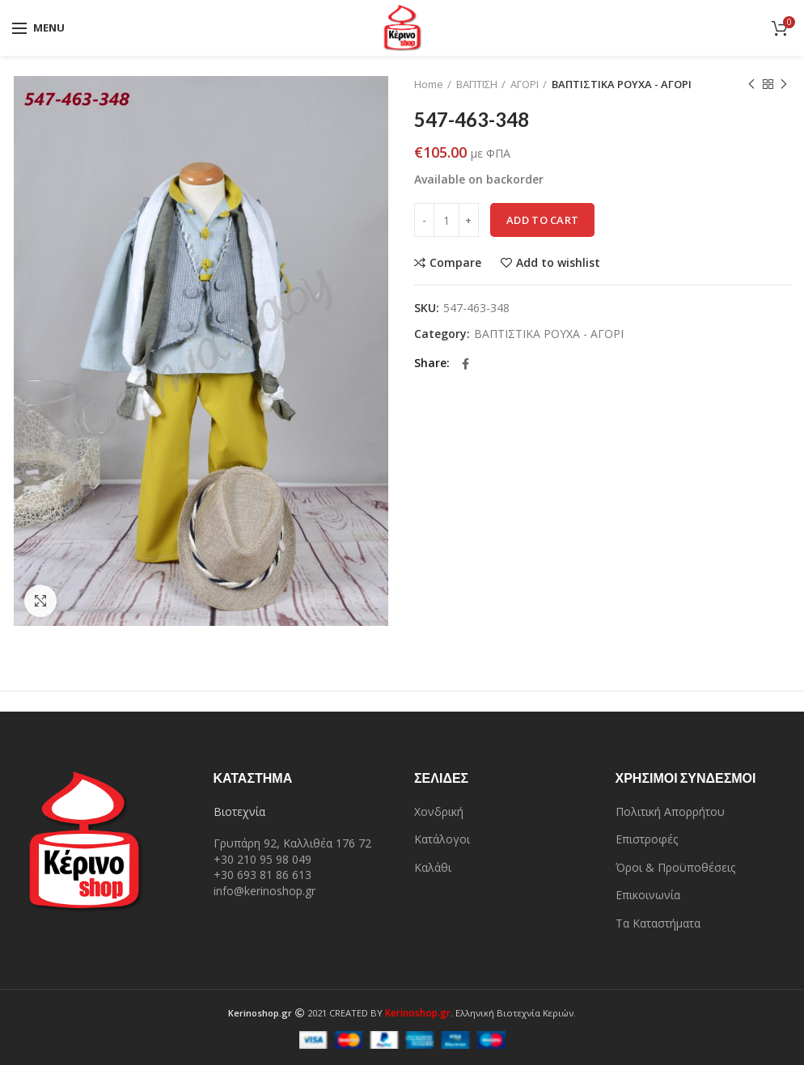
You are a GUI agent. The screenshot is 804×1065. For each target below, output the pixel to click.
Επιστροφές (647, 839)
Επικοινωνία (648, 894)
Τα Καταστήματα (658, 923)
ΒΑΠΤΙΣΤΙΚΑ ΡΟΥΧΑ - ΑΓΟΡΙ (622, 84)
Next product (784, 84)
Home (428, 84)
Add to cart (542, 220)
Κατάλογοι (442, 839)
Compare (455, 262)
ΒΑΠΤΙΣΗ (476, 84)
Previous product (751, 84)
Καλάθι (432, 867)
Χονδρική (438, 811)
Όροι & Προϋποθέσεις (675, 867)
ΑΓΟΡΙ (524, 84)
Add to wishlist (558, 262)
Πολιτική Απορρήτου (670, 811)
